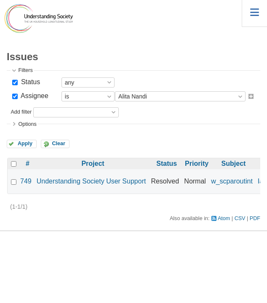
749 (26, 181)
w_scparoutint (232, 181)
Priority (196, 163)
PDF (255, 218)
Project (92, 163)
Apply (25, 143)
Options (27, 124)
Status (29, 81)
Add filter (21, 112)
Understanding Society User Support (91, 181)
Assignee (33, 95)
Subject (234, 163)
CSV (240, 218)
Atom (224, 218)
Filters (25, 70)
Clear (58, 143)
